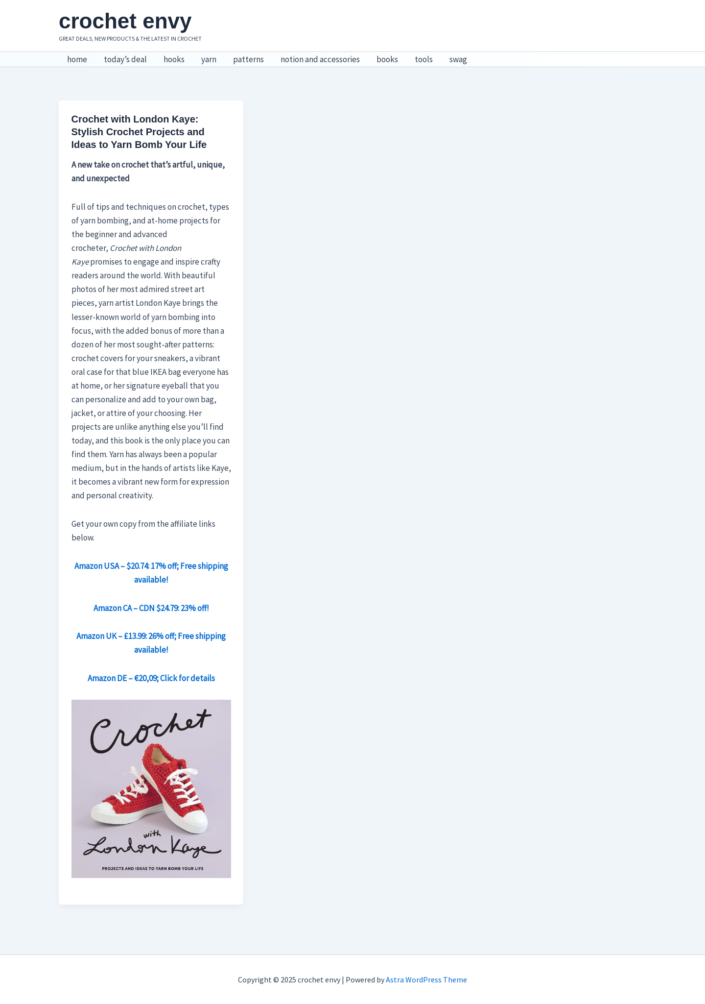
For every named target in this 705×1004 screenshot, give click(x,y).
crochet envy (125, 21)
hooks (174, 59)
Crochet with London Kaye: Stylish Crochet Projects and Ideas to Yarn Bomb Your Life (139, 132)
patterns (248, 59)
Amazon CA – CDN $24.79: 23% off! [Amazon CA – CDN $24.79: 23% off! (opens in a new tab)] (151, 608)
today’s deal (125, 59)
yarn (208, 59)
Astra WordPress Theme (426, 979)
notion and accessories (320, 59)
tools (424, 59)
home (77, 59)
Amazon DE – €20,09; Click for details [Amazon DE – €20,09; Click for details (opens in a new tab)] (151, 678)
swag (458, 59)
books (387, 59)
